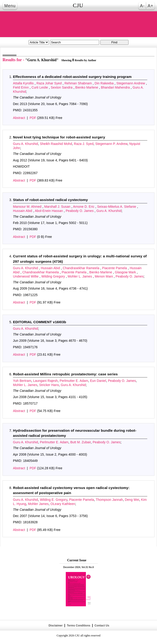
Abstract (19, 118)
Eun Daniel (98, 381)
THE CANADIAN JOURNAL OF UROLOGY (78, 24)
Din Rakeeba (105, 83)
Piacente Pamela (115, 268)
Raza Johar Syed (50, 83)
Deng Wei (132, 499)
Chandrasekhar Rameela (81, 268)
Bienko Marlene (87, 87)
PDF (33, 118)
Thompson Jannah (109, 499)
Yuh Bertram (22, 381)
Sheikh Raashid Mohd (56, 144)
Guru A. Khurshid (25, 144)
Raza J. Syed (83, 144)
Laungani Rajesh (45, 381)
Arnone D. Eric (84, 206)
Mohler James (38, 504)
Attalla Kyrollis (24, 83)
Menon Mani (104, 276)
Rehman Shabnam (78, 83)
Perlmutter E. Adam (74, 381)
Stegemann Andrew (131, 83)
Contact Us (101, 625)
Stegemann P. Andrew (111, 144)
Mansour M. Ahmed (27, 206)
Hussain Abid (23, 211)
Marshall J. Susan (57, 206)
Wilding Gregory (53, 276)
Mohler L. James (80, 276)
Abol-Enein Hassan (49, 211)
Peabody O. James (80, 211)
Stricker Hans (49, 385)
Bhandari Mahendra (116, 87)
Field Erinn (21, 87)
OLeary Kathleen (62, 504)
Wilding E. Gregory (53, 499)
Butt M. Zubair (80, 442)
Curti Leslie (40, 87)
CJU (78, 5)
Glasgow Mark (126, 272)
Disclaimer (55, 625)
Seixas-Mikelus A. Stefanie (117, 206)
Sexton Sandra (62, 87)
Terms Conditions (78, 625)
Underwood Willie (26, 276)
